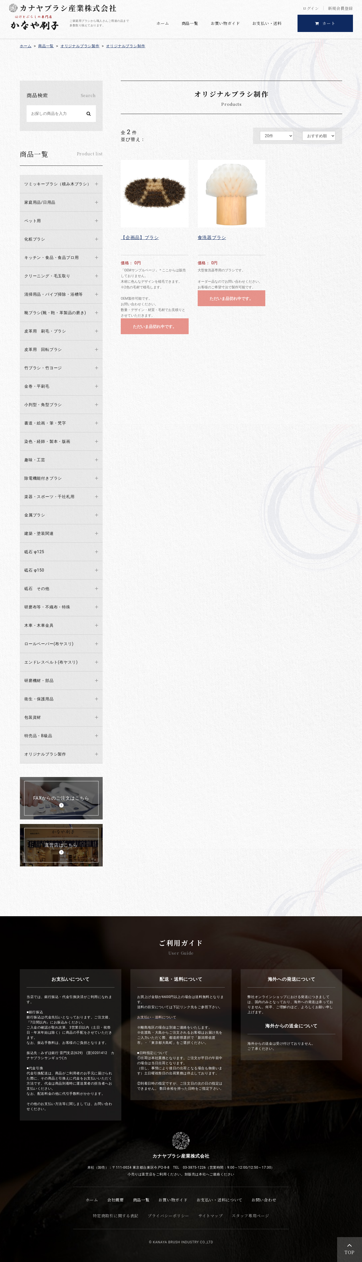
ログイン (311, 8)
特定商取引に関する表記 (116, 1215)
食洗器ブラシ (212, 237)
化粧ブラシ (34, 239)
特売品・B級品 (38, 735)
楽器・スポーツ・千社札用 (49, 496)
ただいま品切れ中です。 (154, 326)
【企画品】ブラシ (140, 237)
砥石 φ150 (34, 570)
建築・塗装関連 (39, 533)
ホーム (162, 23)
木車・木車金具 (39, 625)
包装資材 (32, 717)
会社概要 (115, 1200)
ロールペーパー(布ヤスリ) (49, 643)
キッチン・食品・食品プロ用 (51, 257)
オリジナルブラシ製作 (80, 46)
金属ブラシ (34, 515)
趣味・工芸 (34, 460)
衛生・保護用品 (39, 699)
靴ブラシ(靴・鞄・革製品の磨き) (55, 312)
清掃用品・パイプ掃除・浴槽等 (53, 294)
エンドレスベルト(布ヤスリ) (51, 662)
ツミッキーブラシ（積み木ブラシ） (57, 184)
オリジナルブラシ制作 (125, 46)
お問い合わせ (263, 1200)
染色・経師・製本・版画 (47, 441)
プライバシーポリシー (168, 1215)
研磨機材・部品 (39, 680)
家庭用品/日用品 (39, 202)
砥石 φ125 (34, 552)
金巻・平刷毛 (36, 386)
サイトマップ (210, 1215)
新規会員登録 (340, 8)
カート (325, 23)
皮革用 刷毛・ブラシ (45, 331)
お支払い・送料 (267, 23)
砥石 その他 (36, 588)
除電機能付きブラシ (43, 478)
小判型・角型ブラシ (43, 404)
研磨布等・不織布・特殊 (47, 607)
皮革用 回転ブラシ (43, 349)
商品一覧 (190, 23)
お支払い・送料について (219, 1200)
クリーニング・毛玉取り (47, 276)
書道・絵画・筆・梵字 (45, 423)
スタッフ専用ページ (250, 1215)
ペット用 (32, 220)
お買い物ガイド (225, 23)
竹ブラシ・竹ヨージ (43, 368)
